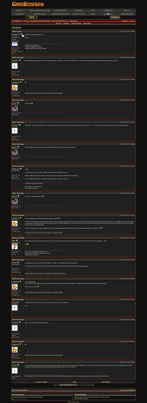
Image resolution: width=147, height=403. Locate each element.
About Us (126, 10)
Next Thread (107, 382)
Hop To (54, 385)
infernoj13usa (16, 34)
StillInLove (104, 397)
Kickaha (14, 262)
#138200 (133, 193)
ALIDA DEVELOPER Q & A (60, 21)
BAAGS (93, 10)
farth (108, 397)
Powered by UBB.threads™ (73, 402)
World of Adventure (78, 14)
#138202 (133, 237)
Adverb (77, 397)
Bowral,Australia (15, 75)
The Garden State (16, 95)
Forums (26, 21)
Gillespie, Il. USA (15, 178)
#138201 (133, 215)
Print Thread (16, 27)
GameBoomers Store (127, 14)
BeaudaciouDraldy (85, 397)
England (14, 254)
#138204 (133, 278)
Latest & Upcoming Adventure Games (39, 10)
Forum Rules (15, 390)
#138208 (133, 362)
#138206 (133, 319)
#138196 (133, 100)
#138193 (133, 31)
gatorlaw (14, 103)
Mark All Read (23, 390)
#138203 (133, 259)
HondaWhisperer (95, 397)
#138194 (133, 57)
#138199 (133, 166)
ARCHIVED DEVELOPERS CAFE (40, 21)
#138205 (133, 299)
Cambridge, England (16, 272)
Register (124, 21)
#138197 (133, 122)
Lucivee (14, 365)
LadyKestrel (15, 82)
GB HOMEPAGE (16, 21)
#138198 (133, 144)
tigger (13, 240)
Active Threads (76, 23)
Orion (26, 397)
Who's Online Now (18, 394)
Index (73, 382)
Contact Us (123, 390)
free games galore (39, 14)
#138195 (133, 79)
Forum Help (87, 23)
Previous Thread (40, 382)
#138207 (133, 341)
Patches (93, 14)
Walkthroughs (19, 14)
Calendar (66, 23)
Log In (132, 21)
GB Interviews (78, 10)
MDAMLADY (15, 169)
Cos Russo (15, 60)
